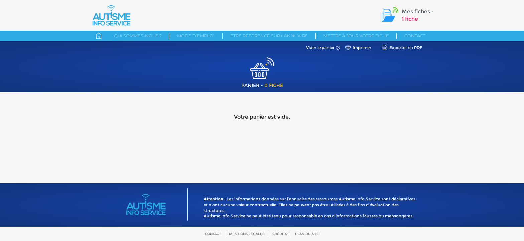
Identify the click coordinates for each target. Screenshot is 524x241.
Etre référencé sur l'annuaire (269, 35)
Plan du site (307, 234)
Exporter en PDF (405, 47)
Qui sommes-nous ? (138, 35)
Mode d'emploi (196, 35)
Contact (414, 35)
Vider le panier (320, 47)
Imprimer (362, 47)
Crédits (279, 234)
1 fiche (410, 19)
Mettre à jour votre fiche (356, 35)
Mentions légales (246, 234)
